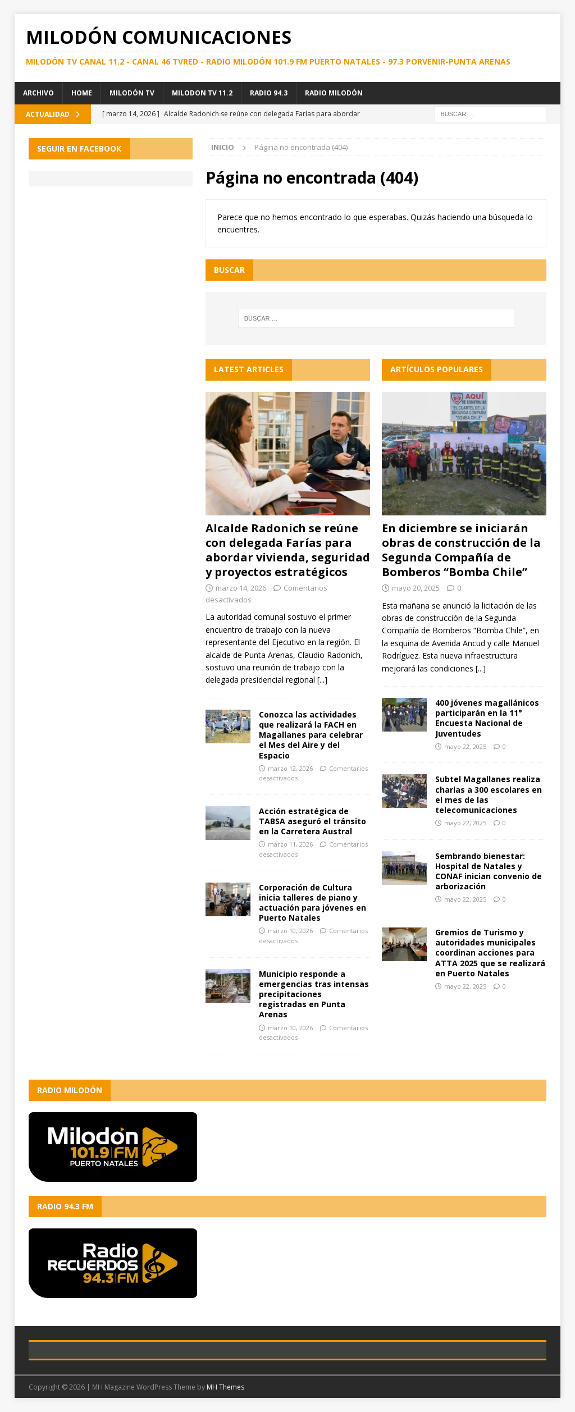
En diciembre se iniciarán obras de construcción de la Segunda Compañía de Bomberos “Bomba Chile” (461, 549)
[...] (322, 679)
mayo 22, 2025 (465, 746)
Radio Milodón (334, 93)
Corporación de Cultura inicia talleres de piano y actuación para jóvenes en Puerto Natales (312, 903)
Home (81, 93)
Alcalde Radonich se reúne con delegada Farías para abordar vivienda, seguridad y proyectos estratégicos (288, 549)
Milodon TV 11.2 (202, 93)
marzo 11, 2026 (290, 844)
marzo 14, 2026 (241, 588)
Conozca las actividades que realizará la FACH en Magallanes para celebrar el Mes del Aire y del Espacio (311, 735)
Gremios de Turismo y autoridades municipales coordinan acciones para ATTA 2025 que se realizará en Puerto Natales (490, 953)
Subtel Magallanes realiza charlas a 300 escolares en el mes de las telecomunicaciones (488, 794)
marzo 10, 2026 (290, 930)
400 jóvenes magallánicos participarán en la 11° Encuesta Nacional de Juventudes (487, 718)
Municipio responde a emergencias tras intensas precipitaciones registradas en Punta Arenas (314, 994)
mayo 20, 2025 (416, 588)
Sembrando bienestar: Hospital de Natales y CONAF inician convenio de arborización (488, 871)
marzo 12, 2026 (290, 768)
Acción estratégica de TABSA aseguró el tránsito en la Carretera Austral (312, 821)
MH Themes (225, 1387)
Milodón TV (131, 93)
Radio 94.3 (269, 93)
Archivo (38, 93)
